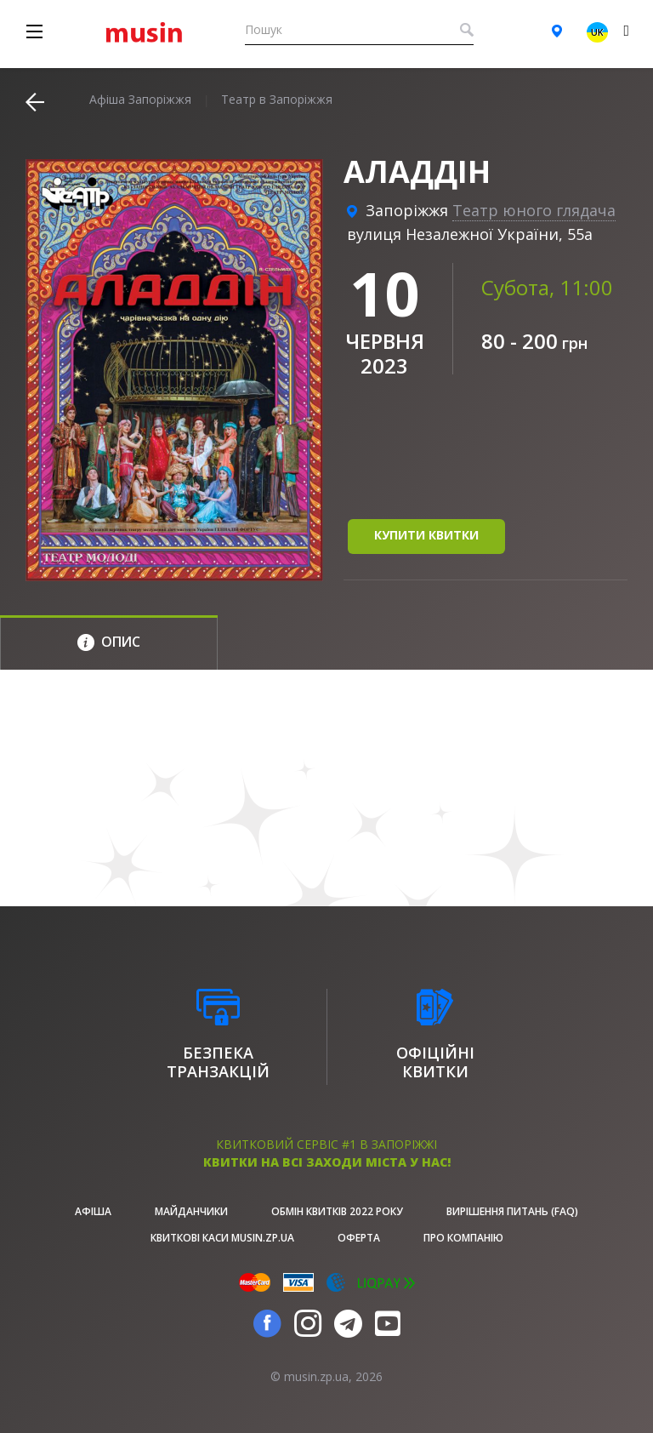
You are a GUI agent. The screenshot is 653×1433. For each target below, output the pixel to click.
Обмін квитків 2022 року (337, 1211)
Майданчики (191, 1211)
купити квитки (426, 535)
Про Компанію (463, 1237)
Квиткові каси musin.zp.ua (222, 1237)
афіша (93, 1211)
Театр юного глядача (534, 210)
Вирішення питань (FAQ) (512, 1211)
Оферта (359, 1237)
